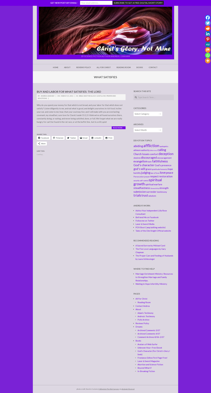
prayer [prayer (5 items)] (147, 176)
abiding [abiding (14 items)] (138, 146)
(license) (131, 389)
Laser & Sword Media (145, 224)
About (138, 309)
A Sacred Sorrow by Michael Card (150, 245)
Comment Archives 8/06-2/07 (151, 337)
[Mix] (207, 50)
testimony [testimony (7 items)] (162, 192)
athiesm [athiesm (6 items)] (137, 150)
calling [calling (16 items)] (162, 150)
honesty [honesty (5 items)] (163, 169)
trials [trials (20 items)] (137, 195)
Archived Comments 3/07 (149, 330)
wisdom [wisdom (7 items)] (152, 195)
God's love (101, 96)
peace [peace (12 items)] (169, 172)
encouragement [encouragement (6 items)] (164, 158)
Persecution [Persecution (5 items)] (138, 176)
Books (138, 340)
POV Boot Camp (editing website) (151, 227)
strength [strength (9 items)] (164, 187)
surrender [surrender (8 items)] (151, 191)
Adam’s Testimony (145, 313)
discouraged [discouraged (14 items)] (149, 157)
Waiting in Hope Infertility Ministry (151, 284)
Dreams (139, 326)
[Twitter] (207, 23)
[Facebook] (207, 17)
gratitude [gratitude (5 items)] (156, 169)
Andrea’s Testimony (146, 316)
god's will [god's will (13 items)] (139, 168)
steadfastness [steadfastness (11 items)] (141, 187)
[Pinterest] (207, 39)
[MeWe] (207, 44)
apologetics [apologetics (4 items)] (164, 146)
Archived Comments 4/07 (149, 333)
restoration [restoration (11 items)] (166, 176)
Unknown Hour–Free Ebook (150, 347)
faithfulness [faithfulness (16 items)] (160, 161)
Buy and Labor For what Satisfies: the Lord (69, 91)
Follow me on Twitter (145, 220)
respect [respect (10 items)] (154, 176)
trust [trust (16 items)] (144, 195)
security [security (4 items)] (136, 181)
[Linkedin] (207, 33)
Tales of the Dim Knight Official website (153, 231)
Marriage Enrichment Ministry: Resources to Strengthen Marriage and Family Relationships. (154, 277)
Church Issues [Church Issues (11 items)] (141, 154)
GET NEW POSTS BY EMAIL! (63, 3)
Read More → (118, 128)
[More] (207, 60)
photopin (125, 389)
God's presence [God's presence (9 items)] (163, 165)
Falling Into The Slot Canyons (109, 389)
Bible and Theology (87, 96)
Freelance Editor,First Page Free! (152, 358)
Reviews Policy (142, 323)
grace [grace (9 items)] (149, 169)
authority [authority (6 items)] (145, 150)
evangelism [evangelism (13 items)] (140, 161)
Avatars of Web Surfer (148, 344)
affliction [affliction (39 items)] (151, 145)
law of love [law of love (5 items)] (155, 173)
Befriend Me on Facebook (147, 217)
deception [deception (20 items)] (166, 154)
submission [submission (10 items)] (139, 191)
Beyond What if (145, 368)
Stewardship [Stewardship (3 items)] (154, 188)
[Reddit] (207, 28)
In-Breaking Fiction (146, 371)
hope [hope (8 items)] (170, 169)
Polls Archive (143, 319)
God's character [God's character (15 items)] (143, 165)
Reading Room (144, 302)
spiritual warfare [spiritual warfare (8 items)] (153, 184)
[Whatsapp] (207, 55)
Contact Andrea (143, 306)
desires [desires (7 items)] (136, 157)
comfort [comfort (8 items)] (154, 154)
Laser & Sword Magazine (149, 361)
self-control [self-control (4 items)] (144, 181)
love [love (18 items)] (163, 172)
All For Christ (141, 298)
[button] (105, 31)
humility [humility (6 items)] (137, 173)
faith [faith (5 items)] (150, 162)
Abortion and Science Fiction (150, 364)
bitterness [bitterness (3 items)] (153, 150)
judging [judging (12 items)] (145, 172)
